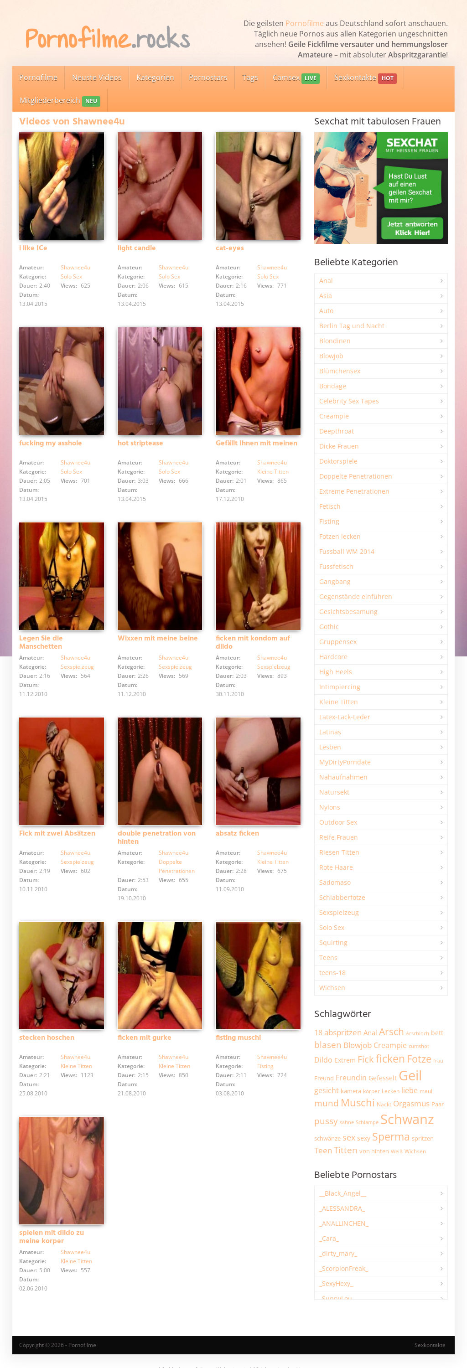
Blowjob (331, 355)
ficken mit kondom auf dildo (253, 643)
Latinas (330, 732)
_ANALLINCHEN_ (343, 1223)
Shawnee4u (75, 267)
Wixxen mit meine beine (158, 639)
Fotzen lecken (340, 536)
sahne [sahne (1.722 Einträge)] (347, 1122)
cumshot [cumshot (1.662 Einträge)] (419, 1046)
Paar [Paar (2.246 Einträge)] (437, 1104)
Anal (326, 280)
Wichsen (332, 987)
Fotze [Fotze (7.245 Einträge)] (419, 1058)
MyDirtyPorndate (345, 762)
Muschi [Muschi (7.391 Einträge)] (358, 1102)
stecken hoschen (46, 1038)
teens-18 (332, 972)
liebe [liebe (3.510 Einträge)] (409, 1090)
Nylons (329, 807)
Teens (328, 957)
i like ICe (33, 248)
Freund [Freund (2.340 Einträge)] (324, 1078)
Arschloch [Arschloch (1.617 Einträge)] (417, 1033)
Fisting (265, 1066)
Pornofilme (304, 23)
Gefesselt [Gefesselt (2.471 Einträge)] (382, 1078)
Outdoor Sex (338, 822)
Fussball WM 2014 (346, 551)
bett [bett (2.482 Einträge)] (437, 1032)
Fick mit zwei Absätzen (57, 834)
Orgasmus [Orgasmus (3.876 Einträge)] (411, 1103)
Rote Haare (336, 867)
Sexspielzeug (77, 667)
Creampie (334, 416)
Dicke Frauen (339, 446)
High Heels (335, 671)
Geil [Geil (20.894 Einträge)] (410, 1075)
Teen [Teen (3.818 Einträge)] (323, 1150)
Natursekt (334, 792)
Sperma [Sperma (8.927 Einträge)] (391, 1136)
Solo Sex (71, 276)
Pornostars (208, 77)
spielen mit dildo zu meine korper (51, 1237)
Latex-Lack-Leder (344, 716)
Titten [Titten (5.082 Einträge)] (346, 1150)
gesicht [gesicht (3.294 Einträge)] (326, 1090)
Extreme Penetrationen (354, 491)
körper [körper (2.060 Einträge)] (371, 1091)
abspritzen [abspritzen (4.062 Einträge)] (343, 1032)
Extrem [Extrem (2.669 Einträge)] (345, 1060)
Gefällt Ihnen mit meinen (256, 443)
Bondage (332, 386)
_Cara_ (329, 1238)
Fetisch (330, 506)
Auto (326, 310)
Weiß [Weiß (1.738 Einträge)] (397, 1151)
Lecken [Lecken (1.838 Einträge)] (391, 1091)
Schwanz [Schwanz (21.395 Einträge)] (407, 1119)
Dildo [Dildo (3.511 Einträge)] (323, 1060)
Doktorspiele (338, 461)
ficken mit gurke (144, 1038)
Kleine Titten (273, 471)
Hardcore (333, 656)
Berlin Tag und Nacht (351, 325)
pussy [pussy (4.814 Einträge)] (326, 1120)
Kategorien (155, 77)
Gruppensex (338, 641)
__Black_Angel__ (342, 1193)
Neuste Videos (97, 77)
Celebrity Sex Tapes (349, 401)
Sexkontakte (365, 78)
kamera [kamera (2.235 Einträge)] (351, 1091)
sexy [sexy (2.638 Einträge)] (363, 1138)
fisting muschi (238, 1038)
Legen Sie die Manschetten (41, 643)
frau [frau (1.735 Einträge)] (438, 1060)
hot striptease (140, 443)
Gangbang (335, 581)
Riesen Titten (339, 852)
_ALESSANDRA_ (342, 1208)
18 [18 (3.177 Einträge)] (318, 1032)
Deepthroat (336, 431)
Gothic (329, 626)
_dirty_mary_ (338, 1253)
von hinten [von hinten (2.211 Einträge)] (374, 1151)
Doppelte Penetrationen (355, 476)
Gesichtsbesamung (348, 611)
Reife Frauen (338, 837)
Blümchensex (339, 371)
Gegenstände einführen (355, 596)
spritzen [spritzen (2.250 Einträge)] (423, 1138)
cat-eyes (230, 248)
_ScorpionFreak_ (343, 1268)
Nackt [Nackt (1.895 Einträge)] (384, 1104)
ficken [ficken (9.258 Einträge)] (390, 1058)
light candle (137, 248)
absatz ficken (237, 834)
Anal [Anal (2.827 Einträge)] (370, 1032)
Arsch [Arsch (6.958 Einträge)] (391, 1031)
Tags (250, 77)
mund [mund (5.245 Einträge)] (326, 1103)
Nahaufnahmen (343, 777)
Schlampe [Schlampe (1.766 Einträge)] (367, 1122)
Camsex (296, 78)
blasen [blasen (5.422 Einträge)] (328, 1044)
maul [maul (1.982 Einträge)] (426, 1091)
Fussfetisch (336, 566)
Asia (325, 295)
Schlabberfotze (342, 897)
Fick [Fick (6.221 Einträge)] (366, 1059)
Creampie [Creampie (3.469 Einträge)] (390, 1045)
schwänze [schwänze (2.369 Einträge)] (327, 1138)
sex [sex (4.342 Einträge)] (348, 1137)
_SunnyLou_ (337, 1298)
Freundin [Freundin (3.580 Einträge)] (351, 1078)
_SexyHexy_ (336, 1283)
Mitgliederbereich (60, 101)
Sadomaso (335, 882)
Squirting (333, 942)
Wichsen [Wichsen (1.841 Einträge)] (415, 1151)
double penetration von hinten (157, 838)
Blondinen (335, 340)
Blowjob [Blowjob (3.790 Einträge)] (357, 1045)
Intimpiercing (339, 686)
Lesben (330, 747)
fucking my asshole (50, 443)
